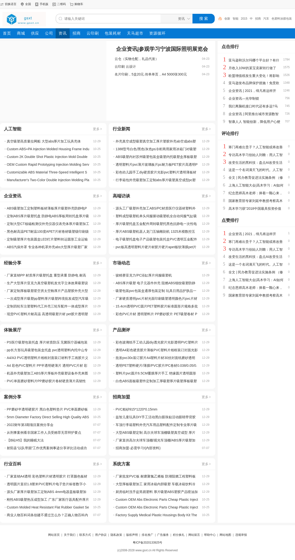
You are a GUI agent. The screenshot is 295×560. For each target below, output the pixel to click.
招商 (258, 18)
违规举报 (241, 535)
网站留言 (194, 535)
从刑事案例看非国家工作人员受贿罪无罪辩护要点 (44, 432)
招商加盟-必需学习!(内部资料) (138, 448)
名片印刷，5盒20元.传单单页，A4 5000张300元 (151, 74)
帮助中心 (210, 535)
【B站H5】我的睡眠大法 (25, 440)
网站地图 (225, 535)
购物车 (78, 4)
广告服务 (163, 535)
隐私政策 (116, 535)
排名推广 (147, 535)
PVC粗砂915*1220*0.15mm (136, 409)
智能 (235, 18)
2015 (244, 18)
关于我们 (69, 535)
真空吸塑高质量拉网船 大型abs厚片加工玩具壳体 (44, 141)
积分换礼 (178, 535)
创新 (227, 18)
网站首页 (54, 535)
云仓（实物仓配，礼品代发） (137, 59)
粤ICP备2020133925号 (147, 542)
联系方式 (85, 535)
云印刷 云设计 (125, 66)
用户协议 (101, 535)
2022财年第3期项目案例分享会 (30, 425)
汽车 (266, 18)
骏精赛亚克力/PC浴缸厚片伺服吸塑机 (144, 275)
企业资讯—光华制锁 (244, 98)
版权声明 (132, 535)
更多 (98, 129)
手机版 (44, 4)
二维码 (61, 4)
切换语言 (10, 4)
